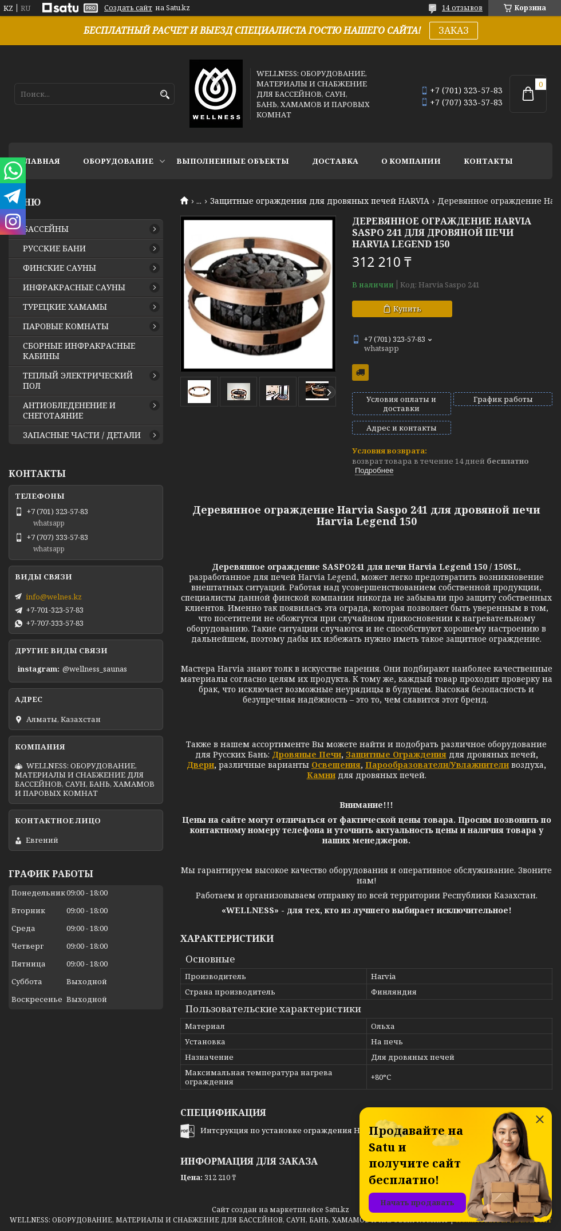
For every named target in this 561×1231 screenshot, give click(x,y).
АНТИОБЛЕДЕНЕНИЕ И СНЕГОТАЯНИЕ (69, 410)
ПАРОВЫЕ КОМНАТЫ (66, 326)
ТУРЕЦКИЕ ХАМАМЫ (65, 307)
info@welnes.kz (54, 596)
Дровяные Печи (306, 754)
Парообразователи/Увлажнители (437, 764)
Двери (200, 764)
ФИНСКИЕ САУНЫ (59, 268)
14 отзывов (462, 8)
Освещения (336, 764)
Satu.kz (337, 1209)
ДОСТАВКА (335, 161)
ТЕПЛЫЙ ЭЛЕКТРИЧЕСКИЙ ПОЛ (78, 380)
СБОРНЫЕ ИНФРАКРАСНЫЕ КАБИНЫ (79, 351)
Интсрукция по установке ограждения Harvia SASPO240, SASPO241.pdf (334, 1130)
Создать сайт (128, 8)
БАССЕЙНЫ (46, 229)
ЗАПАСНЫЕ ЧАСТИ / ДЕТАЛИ (82, 435)
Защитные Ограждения (396, 754)
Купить (407, 308)
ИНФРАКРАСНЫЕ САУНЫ (74, 287)
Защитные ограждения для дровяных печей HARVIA (319, 201)
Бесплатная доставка (360, 372)
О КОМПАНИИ (411, 161)
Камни (321, 775)
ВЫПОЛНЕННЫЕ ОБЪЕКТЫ (232, 161)
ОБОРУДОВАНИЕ (118, 161)
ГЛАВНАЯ (40, 161)
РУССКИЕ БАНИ (54, 248)
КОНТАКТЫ (488, 161)
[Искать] (165, 95)
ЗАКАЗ (453, 30)
